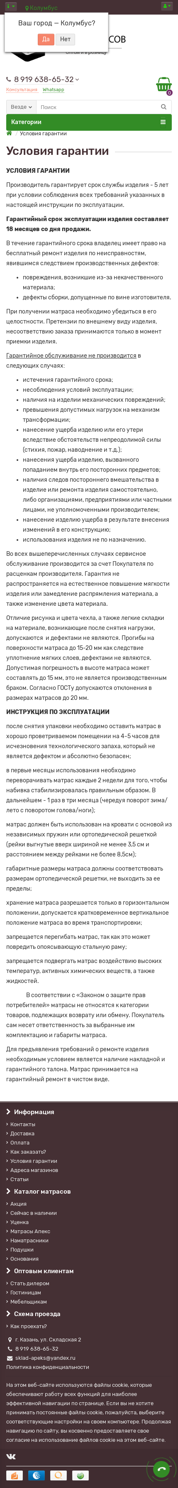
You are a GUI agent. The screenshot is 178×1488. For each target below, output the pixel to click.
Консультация (22, 89)
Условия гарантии (31, 1161)
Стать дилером (27, 1283)
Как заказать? (26, 1152)
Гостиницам (23, 1292)
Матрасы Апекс (28, 1231)
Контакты (20, 1124)
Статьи (17, 1179)
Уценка (17, 1222)
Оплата (17, 1143)
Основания (22, 1259)
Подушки (20, 1250)
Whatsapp (53, 89)
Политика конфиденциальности (47, 1367)
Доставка (20, 1133)
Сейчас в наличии (31, 1213)
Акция (16, 1204)
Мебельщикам (26, 1302)
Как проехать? (26, 1326)
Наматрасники (27, 1240)
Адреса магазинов (32, 1170)
